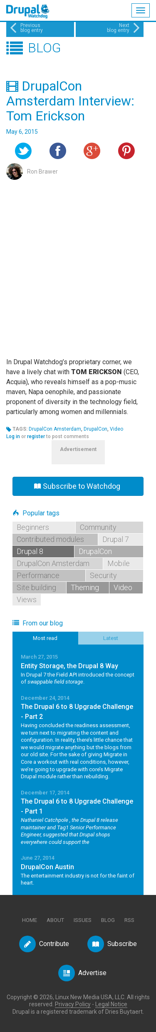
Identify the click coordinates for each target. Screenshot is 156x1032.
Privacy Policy (73, 1004)
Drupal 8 (30, 551)
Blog (108, 920)
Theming (85, 587)
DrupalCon (95, 429)
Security (103, 575)
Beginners (33, 527)
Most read (45, 638)
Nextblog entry (124, 27)
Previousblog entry (25, 27)
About (55, 920)
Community (98, 527)
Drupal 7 (115, 539)
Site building (36, 587)
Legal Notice (111, 1004)
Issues (83, 920)
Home (29, 920)
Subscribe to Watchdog (77, 486)
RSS (129, 920)
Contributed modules (50, 539)
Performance (38, 575)
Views (27, 599)
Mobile (118, 563)
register (36, 436)
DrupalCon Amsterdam (55, 429)
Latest (110, 638)
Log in (13, 436)
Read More (78, 669)
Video (116, 429)
